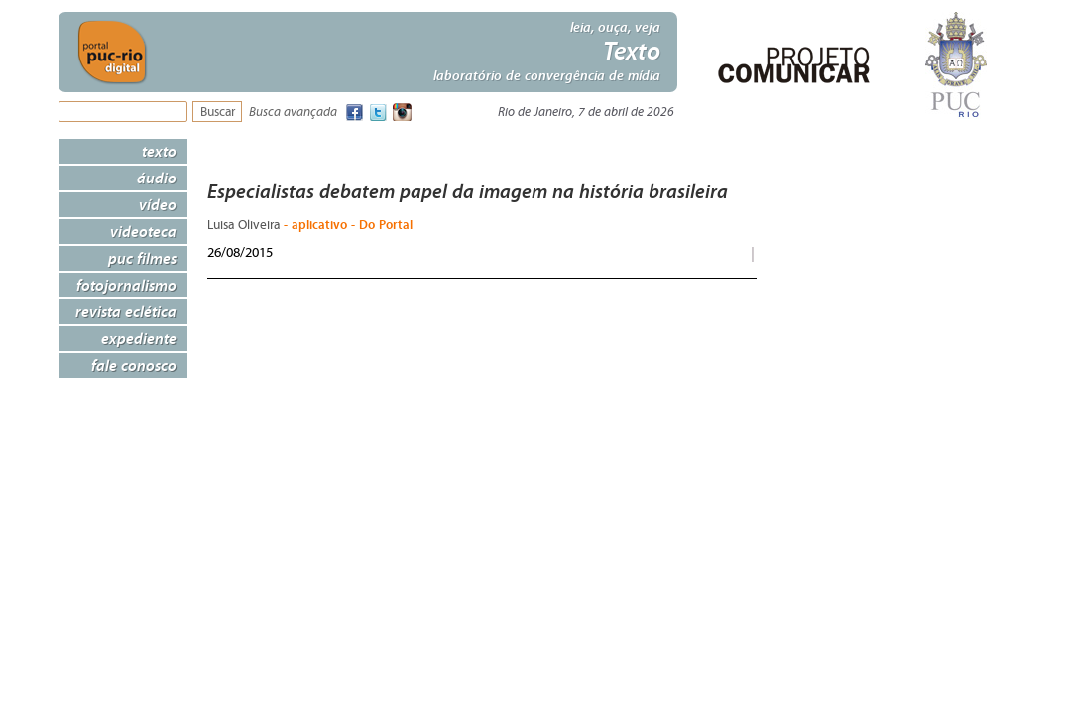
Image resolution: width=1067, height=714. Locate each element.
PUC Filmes (142, 258)
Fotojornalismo (126, 285)
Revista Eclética (126, 311)
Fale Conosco (134, 365)
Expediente (139, 338)
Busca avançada (293, 112)
